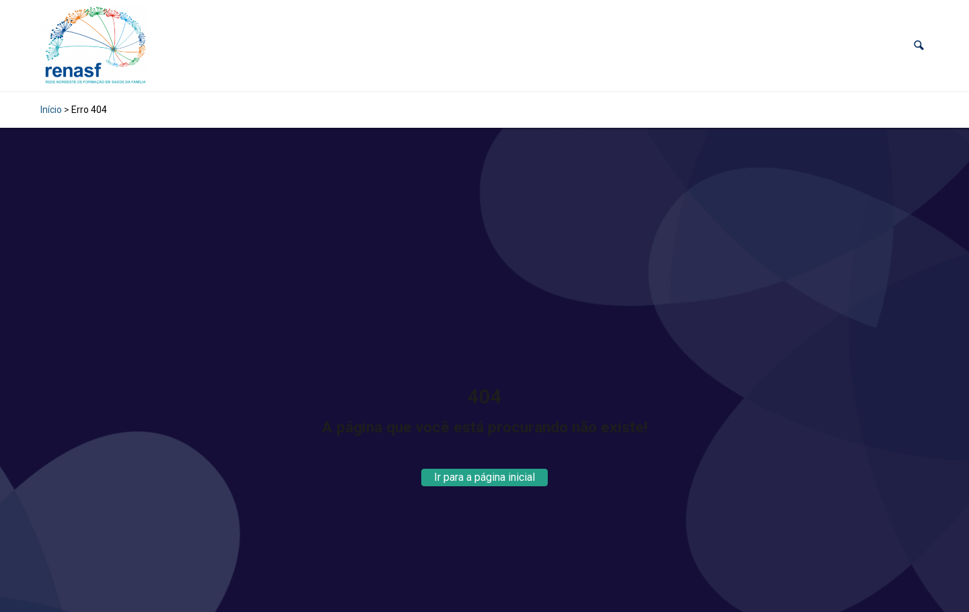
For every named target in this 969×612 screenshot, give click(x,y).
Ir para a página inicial (484, 477)
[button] (919, 45)
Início (51, 109)
